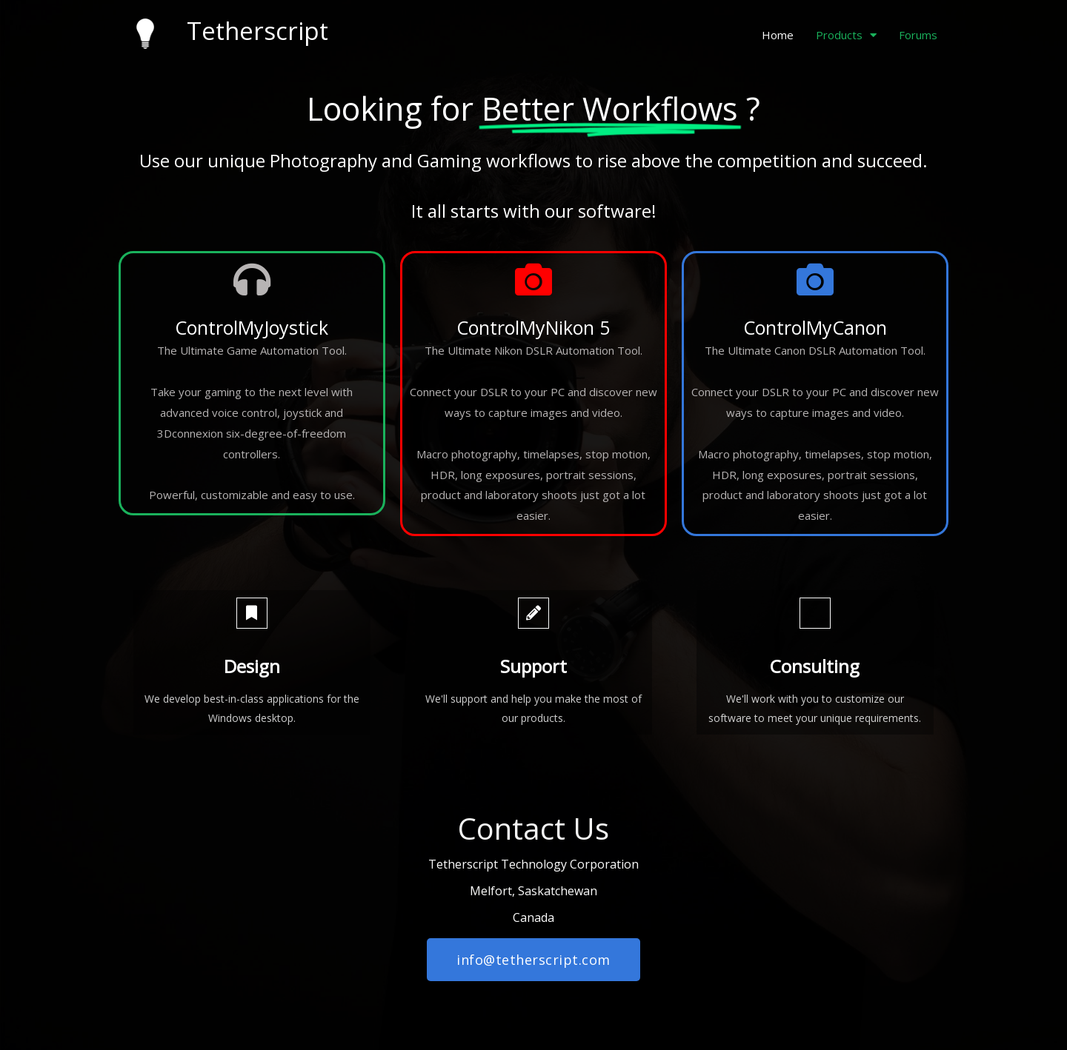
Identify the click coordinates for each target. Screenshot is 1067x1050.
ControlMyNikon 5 (533, 327)
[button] (533, 959)
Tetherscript (257, 30)
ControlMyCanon (815, 327)
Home (778, 34)
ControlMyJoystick (251, 327)
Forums (918, 34)
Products (846, 35)
